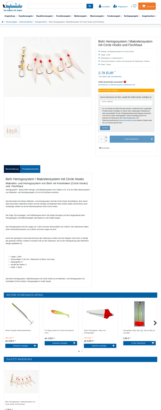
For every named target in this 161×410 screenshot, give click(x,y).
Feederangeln (114, 16)
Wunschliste (104, 148)
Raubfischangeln (45, 16)
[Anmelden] (104, 6)
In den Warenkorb (138, 139)
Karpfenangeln (27, 16)
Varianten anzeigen (24, 346)
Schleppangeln (132, 16)
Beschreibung (12, 169)
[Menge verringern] (106, 141)
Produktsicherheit (30, 169)
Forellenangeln (64, 16)
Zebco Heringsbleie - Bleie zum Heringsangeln (95, 332)
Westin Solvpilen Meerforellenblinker (18, 330)
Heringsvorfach (41, 22)
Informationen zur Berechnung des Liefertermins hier (116, 85)
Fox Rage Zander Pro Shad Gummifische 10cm (59, 332)
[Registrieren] (120, 6)
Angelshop (11, 16)
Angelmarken (149, 16)
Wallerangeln (81, 16)
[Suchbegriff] (57, 6)
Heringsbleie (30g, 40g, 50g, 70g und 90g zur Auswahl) (139, 332)
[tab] (12, 169)
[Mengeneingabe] (101, 139)
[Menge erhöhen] (106, 137)
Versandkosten (116, 76)
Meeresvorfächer (26, 22)
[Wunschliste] (134, 6)
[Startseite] (3, 22)
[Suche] (90, 6)
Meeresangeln (98, 16)
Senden (105, 128)
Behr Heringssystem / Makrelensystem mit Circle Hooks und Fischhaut (20, 403)
